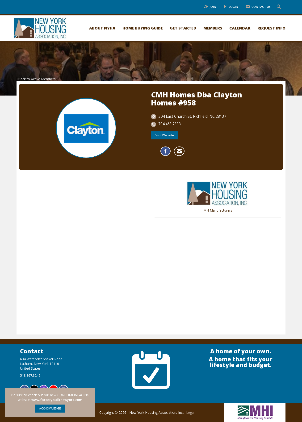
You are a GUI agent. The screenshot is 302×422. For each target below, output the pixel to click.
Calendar (239, 28)
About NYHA (102, 28)
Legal (190, 412)
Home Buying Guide (142, 28)
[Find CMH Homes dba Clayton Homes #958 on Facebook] (165, 151)
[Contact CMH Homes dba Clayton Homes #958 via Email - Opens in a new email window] (179, 151)
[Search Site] (279, 6)
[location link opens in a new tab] (192, 116)
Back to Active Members (36, 79)
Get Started (183, 28)
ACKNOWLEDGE (50, 408)
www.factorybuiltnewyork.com (56, 399)
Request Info (271, 28)
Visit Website (164, 135)
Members (212, 28)
